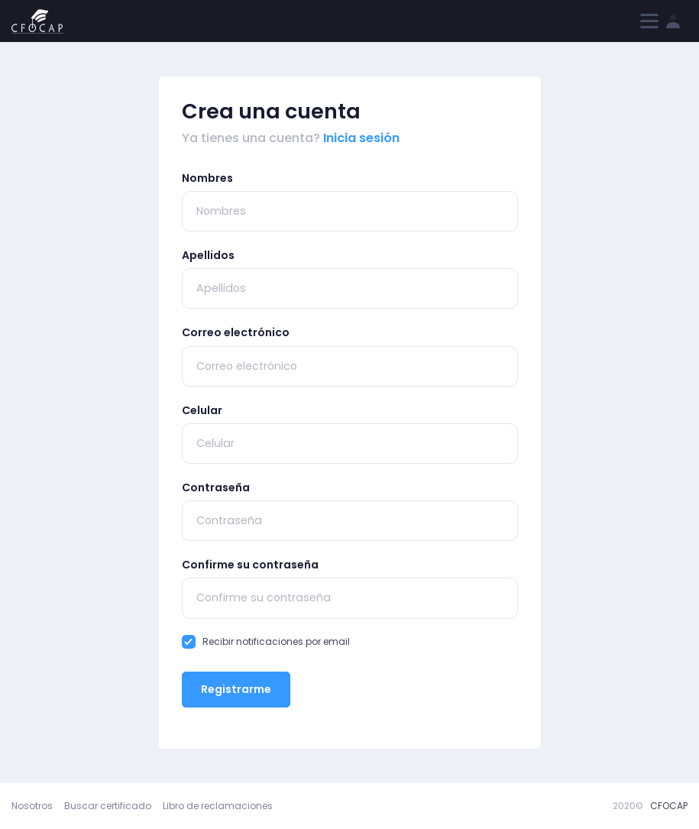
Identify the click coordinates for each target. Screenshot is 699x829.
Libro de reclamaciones (218, 805)
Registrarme (236, 689)
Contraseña (216, 487)
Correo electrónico (236, 332)
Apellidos (208, 255)
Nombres (207, 178)
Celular (202, 410)
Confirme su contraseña (250, 564)
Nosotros (32, 805)
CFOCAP (669, 805)
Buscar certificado (107, 805)
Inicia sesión (361, 138)
